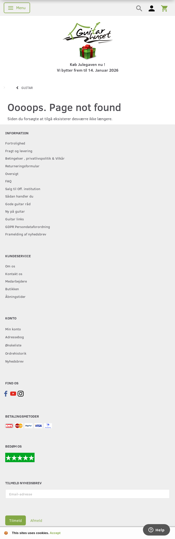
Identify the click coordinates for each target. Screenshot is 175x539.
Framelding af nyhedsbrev (25, 233)
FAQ (8, 180)
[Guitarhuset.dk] (87, 32)
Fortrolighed (15, 143)
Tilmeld (15, 520)
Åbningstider (15, 296)
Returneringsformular (22, 165)
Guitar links (14, 218)
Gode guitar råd (18, 203)
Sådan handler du (19, 196)
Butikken (12, 288)
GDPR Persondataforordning (27, 226)
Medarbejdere (16, 281)
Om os (10, 265)
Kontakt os (13, 273)
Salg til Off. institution (22, 188)
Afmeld (36, 520)
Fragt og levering (18, 150)
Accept (55, 533)
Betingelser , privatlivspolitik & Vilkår (35, 158)
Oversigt (11, 173)
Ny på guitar (15, 211)
